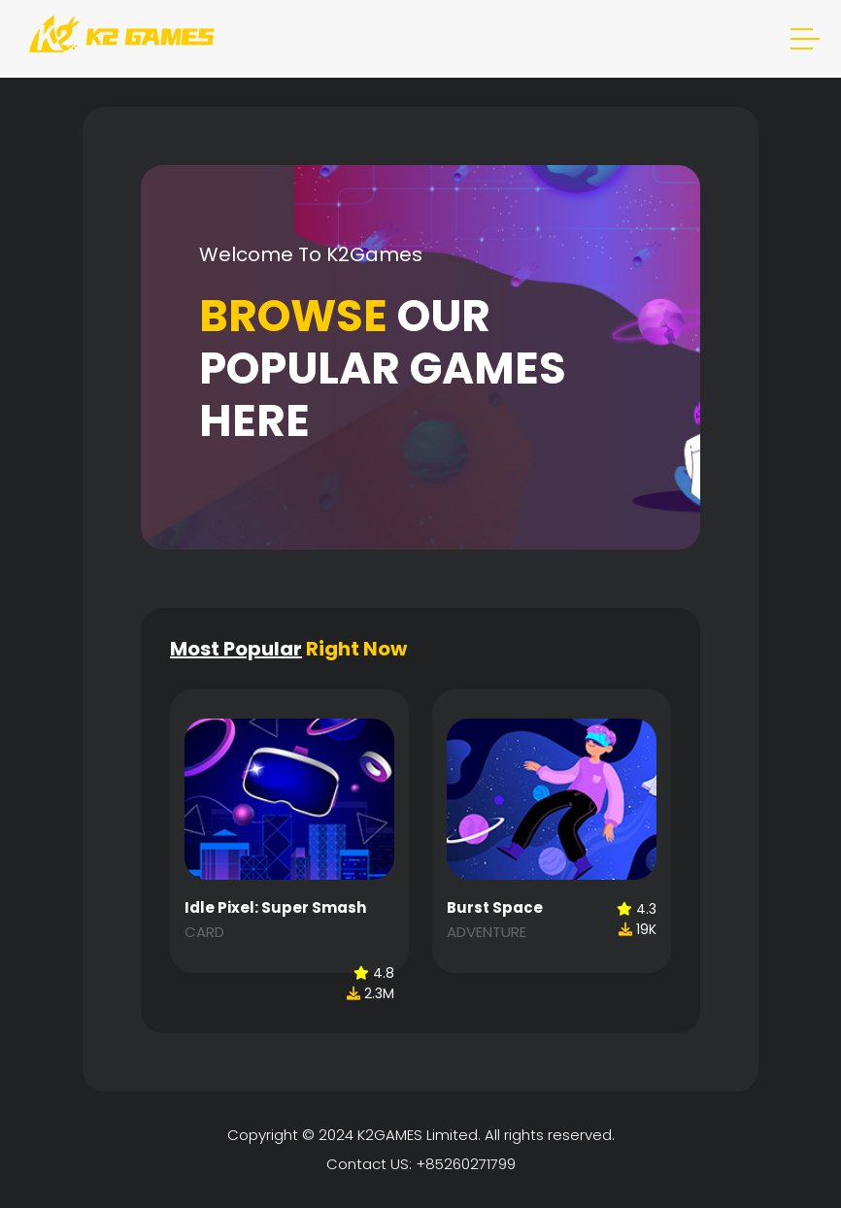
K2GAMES (389, 1134)
